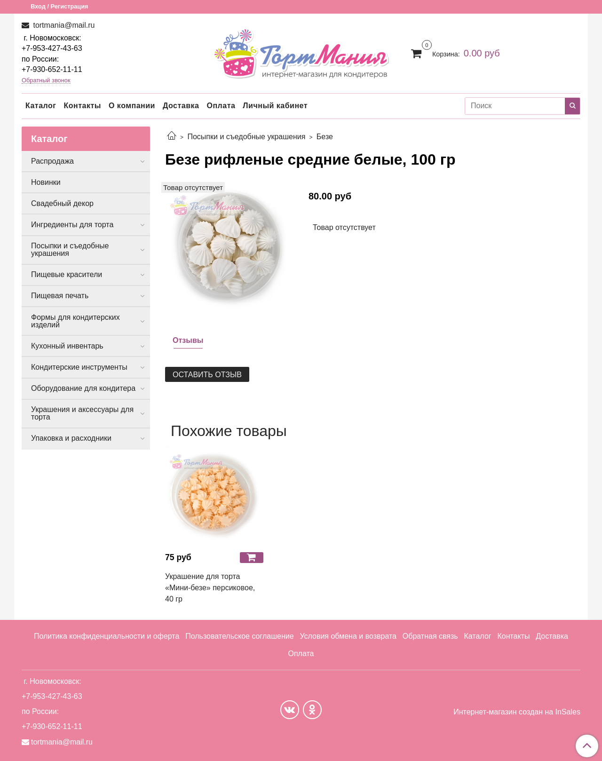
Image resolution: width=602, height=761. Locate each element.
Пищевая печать (59, 296)
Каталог (40, 106)
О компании (132, 106)
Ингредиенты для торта (72, 225)
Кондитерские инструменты (79, 367)
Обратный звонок (46, 81)
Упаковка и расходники (71, 438)
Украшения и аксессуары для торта (82, 413)
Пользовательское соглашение (239, 636)
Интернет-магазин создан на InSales (516, 712)
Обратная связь (430, 636)
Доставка (181, 106)
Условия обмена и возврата (348, 636)
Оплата (220, 106)
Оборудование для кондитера (83, 388)
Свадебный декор (62, 203)
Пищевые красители (66, 274)
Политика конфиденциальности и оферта (106, 636)
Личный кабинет (275, 106)
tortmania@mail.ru (63, 25)
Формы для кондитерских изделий (75, 321)
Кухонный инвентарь (67, 346)
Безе (325, 137)
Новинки (46, 182)
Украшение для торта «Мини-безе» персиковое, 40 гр (210, 587)
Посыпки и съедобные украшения (246, 137)
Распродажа (52, 161)
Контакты (82, 106)
